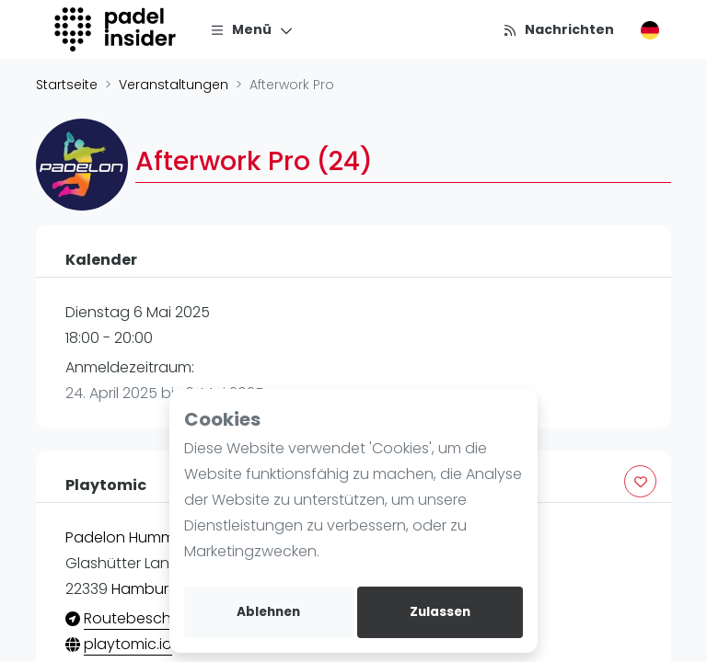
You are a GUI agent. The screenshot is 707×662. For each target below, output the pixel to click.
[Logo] (117, 29)
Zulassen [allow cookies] (440, 612)
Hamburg (145, 588)
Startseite (67, 84)
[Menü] (252, 29)
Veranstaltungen (173, 84)
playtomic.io (128, 644)
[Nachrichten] (558, 29)
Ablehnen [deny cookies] (268, 612)
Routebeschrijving (148, 618)
